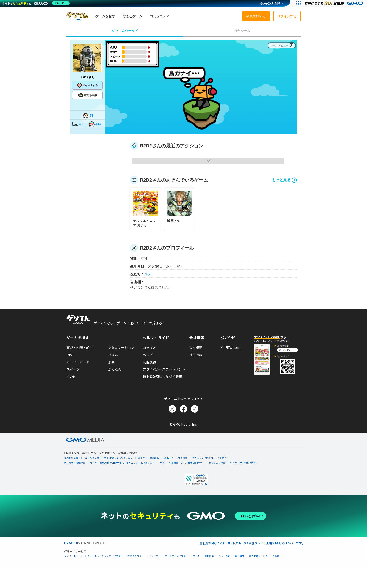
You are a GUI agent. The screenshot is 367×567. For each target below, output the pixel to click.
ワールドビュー (279, 45)
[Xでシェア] (172, 409)
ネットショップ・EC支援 (108, 556)
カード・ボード (77, 362)
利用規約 (149, 362)
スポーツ (73, 369)
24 (77, 124)
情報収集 (209, 556)
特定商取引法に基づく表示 (162, 376)
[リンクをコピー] (194, 409)
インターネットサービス (77, 556)
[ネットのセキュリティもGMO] (36, 3)
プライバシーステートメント (164, 369)
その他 (71, 376)
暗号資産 (239, 556)
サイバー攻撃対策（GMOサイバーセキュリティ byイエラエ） (122, 462)
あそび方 (149, 347)
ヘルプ (148, 354)
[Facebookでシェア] (183, 409)
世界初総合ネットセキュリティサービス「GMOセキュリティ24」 (98, 458)
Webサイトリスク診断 (175, 458)
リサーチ (195, 556)
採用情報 (195, 354)
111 (94, 124)
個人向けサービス (258, 556)
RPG (69, 354)
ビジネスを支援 (133, 556)
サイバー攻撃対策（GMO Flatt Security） (182, 462)
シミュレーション (121, 347)
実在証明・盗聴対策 (74, 462)
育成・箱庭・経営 (79, 347)
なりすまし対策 (217, 462)
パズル (113, 354)
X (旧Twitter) (231, 347)
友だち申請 (87, 95)
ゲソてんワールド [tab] (125, 31)
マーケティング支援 (175, 556)
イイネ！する (87, 85)
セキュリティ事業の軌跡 (243, 462)
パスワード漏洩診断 (148, 458)
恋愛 (111, 362)
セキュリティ (153, 556)
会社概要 (195, 347)
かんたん (114, 369)
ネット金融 (224, 556)
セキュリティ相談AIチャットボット (210, 457)
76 (88, 116)
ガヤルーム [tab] (242, 31)
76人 (148, 274)
